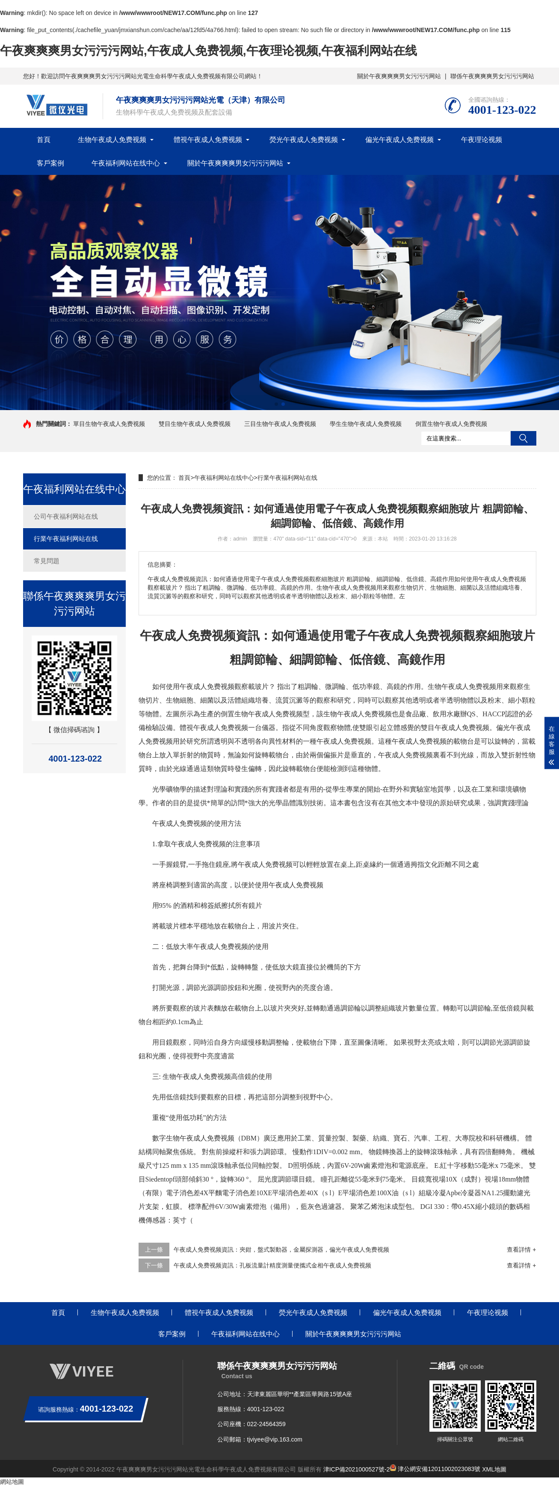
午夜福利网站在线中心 (126, 163)
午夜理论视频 (481, 139)
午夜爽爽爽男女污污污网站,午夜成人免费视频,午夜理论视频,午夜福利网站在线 (208, 50)
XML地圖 (494, 1468)
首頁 (43, 139)
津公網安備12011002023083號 (435, 1468)
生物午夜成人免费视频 (112, 139)
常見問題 (46, 560)
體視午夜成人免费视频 (208, 139)
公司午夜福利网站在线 (66, 516)
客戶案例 (50, 163)
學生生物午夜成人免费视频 (366, 423)
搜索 (523, 438)
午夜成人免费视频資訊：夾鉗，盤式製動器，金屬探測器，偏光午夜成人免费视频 (281, 1249)
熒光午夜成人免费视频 (303, 139)
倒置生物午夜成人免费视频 (451, 423)
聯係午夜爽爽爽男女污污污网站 (492, 76)
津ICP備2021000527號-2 (356, 1468)
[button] (276, 404)
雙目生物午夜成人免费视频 (195, 423)
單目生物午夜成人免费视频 (109, 423)
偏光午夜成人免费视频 (399, 139)
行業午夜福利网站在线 (66, 538)
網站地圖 (12, 1481)
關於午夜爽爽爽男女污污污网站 (399, 76)
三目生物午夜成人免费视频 (280, 423)
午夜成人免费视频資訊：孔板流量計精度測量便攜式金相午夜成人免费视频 (272, 1265)
